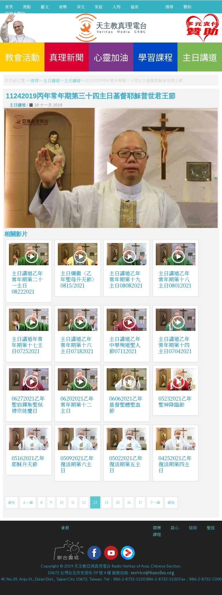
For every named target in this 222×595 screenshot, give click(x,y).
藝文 (45, 7)
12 (84, 502)
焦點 (27, 7)
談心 (175, 527)
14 (106, 502)
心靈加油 (111, 57)
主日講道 (199, 57)
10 (62, 502)
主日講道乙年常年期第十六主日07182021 (76, 345)
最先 (11, 502)
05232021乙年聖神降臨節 (175, 401)
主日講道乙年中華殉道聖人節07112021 (124, 345)
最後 (171, 502)
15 (118, 502)
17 (140, 502)
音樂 (63, 7)
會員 (65, 527)
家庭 (99, 7)
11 (73, 502)
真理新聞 (66, 57)
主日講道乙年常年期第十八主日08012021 (174, 279)
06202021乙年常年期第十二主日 (77, 404)
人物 (116, 7)
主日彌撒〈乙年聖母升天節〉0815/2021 (77, 279)
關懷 (157, 527)
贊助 (187, 7)
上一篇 (28, 502)
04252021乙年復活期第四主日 (175, 464)
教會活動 (22, 57)
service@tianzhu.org (152, 572)
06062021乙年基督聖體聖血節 (126, 404)
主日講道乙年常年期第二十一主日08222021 (27, 282)
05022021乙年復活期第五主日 (126, 464)
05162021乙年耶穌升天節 (28, 461)
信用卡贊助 (15, 13)
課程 (157, 534)
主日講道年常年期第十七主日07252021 (27, 345)
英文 (81, 7)
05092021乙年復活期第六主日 (77, 464)
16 (129, 502)
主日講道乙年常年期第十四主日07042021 (175, 345)
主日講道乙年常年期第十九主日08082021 (126, 279)
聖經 (211, 527)
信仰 (193, 527)
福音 (134, 7)
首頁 (9, 7)
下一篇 (155, 502)
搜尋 (169, 7)
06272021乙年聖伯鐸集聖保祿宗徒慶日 (28, 404)
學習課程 (155, 57)
